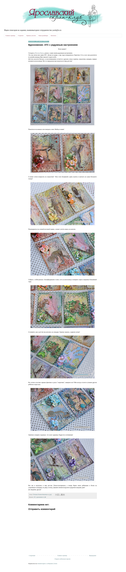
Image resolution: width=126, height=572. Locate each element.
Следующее (32, 555)
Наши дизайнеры (43, 35)
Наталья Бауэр (39, 53)
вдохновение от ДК (41, 497)
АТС (35, 497)
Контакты (53, 35)
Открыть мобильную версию (62, 559)
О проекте (21, 35)
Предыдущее (92, 555)
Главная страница (10, 35)
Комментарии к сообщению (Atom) (47, 563)
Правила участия (31, 35)
